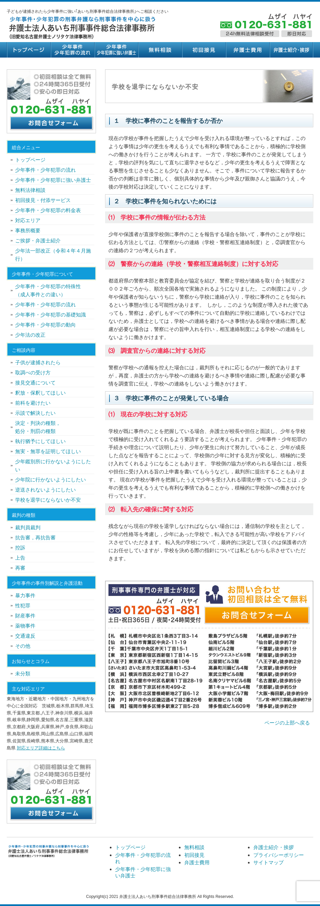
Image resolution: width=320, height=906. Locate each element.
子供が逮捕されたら (38, 362)
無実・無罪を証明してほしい (48, 451)
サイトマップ (268, 862)
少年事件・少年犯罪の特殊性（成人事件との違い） (48, 290)
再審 (20, 568)
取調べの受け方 (33, 372)
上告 (20, 558)
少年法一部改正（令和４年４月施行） (53, 255)
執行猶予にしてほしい (40, 441)
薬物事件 (25, 626)
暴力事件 (25, 595)
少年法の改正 (30, 335)
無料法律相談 (30, 190)
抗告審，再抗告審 (35, 537)
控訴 (20, 547)
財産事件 (25, 615)
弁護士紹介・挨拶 (291, 50)
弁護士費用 (247, 50)
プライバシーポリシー (278, 855)
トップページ (29, 50)
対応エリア (27, 220)
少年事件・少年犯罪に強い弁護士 (116, 50)
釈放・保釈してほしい (40, 393)
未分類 (22, 673)
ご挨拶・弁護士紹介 (38, 240)
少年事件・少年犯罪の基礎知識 (50, 314)
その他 (22, 646)
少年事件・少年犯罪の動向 (45, 325)
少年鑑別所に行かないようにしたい (53, 465)
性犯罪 (22, 605)
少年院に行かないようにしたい (50, 479)
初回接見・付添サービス (43, 200)
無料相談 (160, 50)
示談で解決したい (35, 413)
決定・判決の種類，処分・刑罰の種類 (38, 427)
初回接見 (204, 50)
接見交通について (35, 382)
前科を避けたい (33, 403)
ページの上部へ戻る (287, 723)
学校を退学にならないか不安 (48, 500)
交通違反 (25, 636)
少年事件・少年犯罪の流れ (72, 50)
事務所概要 (27, 230)
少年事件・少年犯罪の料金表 (48, 210)
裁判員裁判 (27, 527)
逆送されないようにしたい (45, 490)
